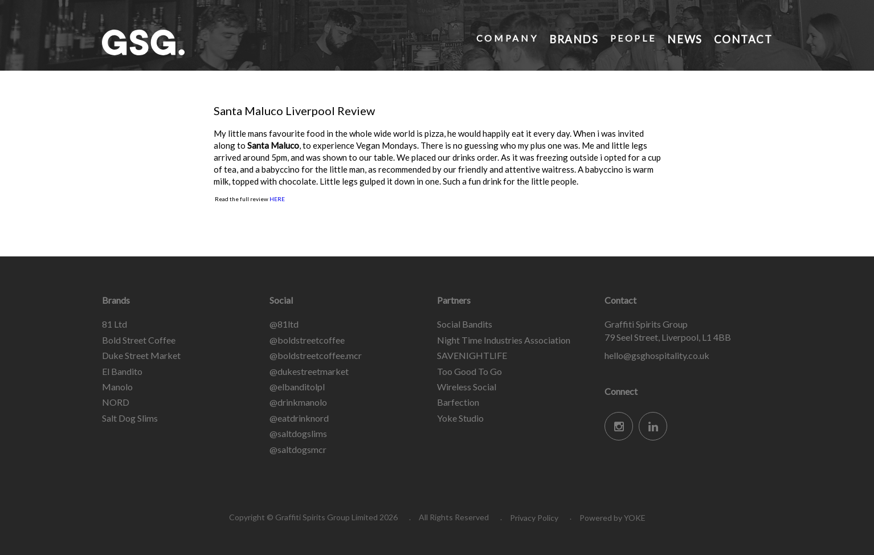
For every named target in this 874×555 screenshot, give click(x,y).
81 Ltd (114, 324)
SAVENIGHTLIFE (472, 355)
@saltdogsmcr (297, 449)
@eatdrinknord (299, 418)
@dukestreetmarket (309, 371)
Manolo (117, 386)
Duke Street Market (141, 355)
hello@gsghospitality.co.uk (657, 355)
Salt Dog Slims (130, 418)
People (632, 37)
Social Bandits (464, 324)
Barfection (458, 402)
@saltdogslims (298, 433)
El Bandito (122, 371)
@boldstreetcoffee (307, 339)
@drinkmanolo (298, 402)
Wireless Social (466, 386)
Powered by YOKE (612, 518)
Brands (573, 37)
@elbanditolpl (297, 386)
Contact (742, 37)
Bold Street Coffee (138, 339)
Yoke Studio (460, 418)
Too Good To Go (469, 371)
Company (505, 37)
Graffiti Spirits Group (187, 42)
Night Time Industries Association (503, 339)
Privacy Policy (534, 518)
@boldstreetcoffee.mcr (315, 355)
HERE (277, 198)
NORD (115, 402)
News (683, 37)
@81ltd (284, 324)
